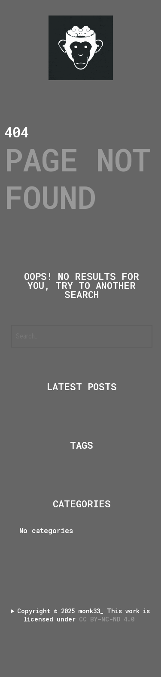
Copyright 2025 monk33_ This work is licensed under (83, 615)
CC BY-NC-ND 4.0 (108, 619)
